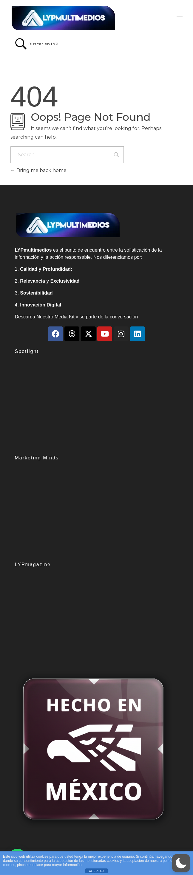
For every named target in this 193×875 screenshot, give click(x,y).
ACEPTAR (96, 871)
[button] (181, 863)
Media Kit (65, 316)
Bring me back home (38, 170)
